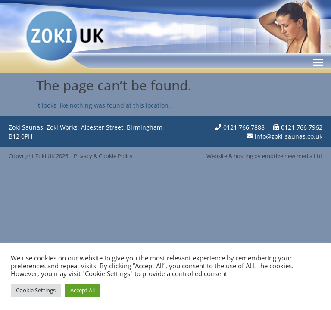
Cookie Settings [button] (36, 290)
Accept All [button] (82, 290)
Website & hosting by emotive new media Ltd (264, 156)
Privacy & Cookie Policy (103, 156)
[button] (318, 61)
